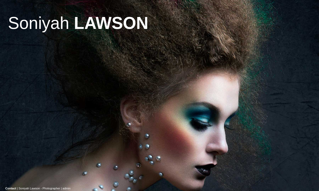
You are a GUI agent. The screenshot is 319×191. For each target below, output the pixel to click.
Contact (10, 188)
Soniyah (78, 23)
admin (66, 188)
